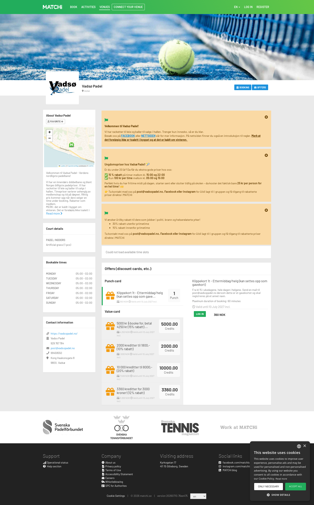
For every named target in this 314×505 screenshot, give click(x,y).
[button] (71, 144)
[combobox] (299, 446)
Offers (260, 87)
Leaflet (62, 166)
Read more (54, 213)
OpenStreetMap (73, 166)
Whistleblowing (112, 481)
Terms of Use (111, 470)
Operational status (55, 462)
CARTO (91, 166)
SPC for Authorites (114, 485)
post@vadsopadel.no (63, 348)
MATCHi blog (228, 470)
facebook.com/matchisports (237, 462)
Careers (108, 478)
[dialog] (280, 471)
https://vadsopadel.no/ (64, 333)
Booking (243, 87)
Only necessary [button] (268, 486)
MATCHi (52, 7)
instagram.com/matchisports (238, 466)
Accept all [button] (295, 486)
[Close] (266, 117)
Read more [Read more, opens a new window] (281, 478)
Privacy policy (111, 466)
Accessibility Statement (117, 474)
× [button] (304, 446)
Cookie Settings (116, 495)
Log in (200, 313)
